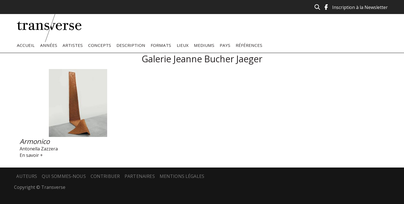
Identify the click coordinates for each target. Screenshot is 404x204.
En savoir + (31, 155)
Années (48, 45)
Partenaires (140, 176)
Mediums (204, 45)
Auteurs (26, 176)
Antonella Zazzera (39, 149)
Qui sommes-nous (64, 176)
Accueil (26, 45)
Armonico (35, 141)
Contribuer (105, 176)
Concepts (99, 45)
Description (130, 45)
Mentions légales (182, 176)
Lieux (183, 45)
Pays (225, 45)
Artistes (73, 45)
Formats (161, 45)
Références (249, 45)
